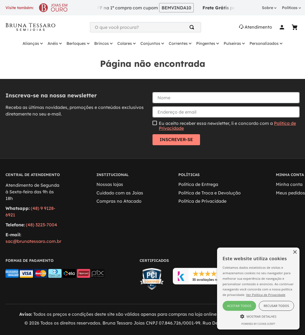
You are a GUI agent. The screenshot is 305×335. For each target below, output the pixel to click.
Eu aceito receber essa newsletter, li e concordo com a (227, 126)
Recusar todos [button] (276, 306)
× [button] (295, 252)
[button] (258, 316)
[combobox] (145, 27)
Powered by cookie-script (258, 324)
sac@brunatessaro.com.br (33, 241)
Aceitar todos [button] (239, 306)
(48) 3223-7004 (41, 224)
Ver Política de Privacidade (265, 295)
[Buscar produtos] (193, 27)
